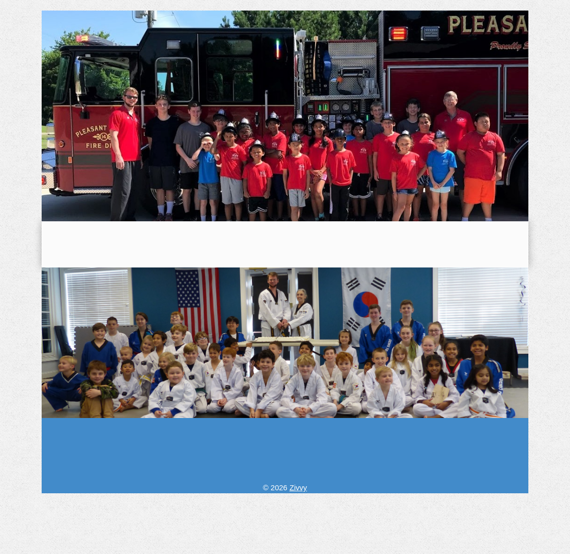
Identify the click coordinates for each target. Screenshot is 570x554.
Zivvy (298, 487)
